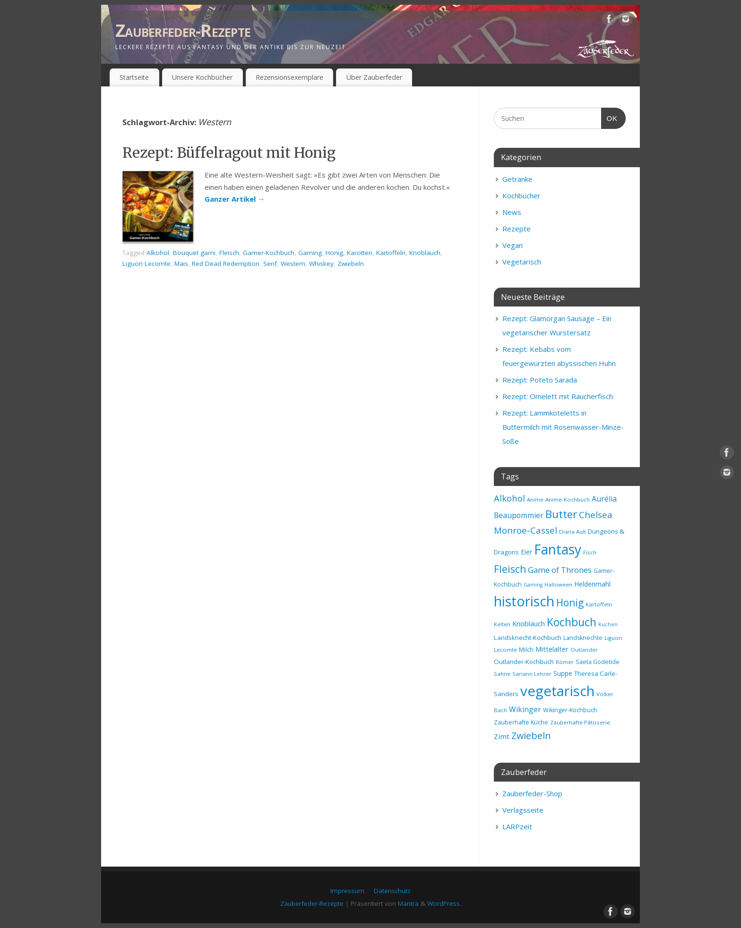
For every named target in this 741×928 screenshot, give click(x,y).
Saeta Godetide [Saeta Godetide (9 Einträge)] (598, 662)
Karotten (359, 252)
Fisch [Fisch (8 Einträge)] (589, 552)
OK (609, 117)
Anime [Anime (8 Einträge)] (535, 499)
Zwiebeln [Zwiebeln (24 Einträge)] (531, 735)
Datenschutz (392, 890)
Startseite (134, 77)
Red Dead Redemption (225, 263)
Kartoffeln (390, 252)
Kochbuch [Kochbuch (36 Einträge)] (571, 622)
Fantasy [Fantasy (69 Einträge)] (557, 549)
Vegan (512, 245)
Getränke (517, 179)
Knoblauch (424, 252)
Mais (181, 263)
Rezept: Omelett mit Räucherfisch (557, 396)
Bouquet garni (194, 252)
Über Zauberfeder (374, 77)
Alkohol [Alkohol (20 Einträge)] (509, 498)
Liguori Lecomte (146, 263)
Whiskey (321, 263)
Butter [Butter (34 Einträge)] (561, 514)
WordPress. (444, 903)
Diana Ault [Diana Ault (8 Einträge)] (572, 531)
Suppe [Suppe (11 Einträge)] (562, 673)
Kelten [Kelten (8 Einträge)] (502, 624)
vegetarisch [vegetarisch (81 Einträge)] (557, 690)
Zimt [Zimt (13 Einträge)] (501, 736)
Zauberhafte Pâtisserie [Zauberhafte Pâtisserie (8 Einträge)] (580, 722)
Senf (270, 263)
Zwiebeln (350, 263)
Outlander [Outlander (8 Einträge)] (584, 649)
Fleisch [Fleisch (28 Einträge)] (510, 569)
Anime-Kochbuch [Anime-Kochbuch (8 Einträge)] (567, 499)
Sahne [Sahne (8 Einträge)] (502, 673)
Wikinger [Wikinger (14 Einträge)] (525, 709)
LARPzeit (517, 826)
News (511, 212)
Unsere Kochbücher (202, 77)
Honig (334, 252)
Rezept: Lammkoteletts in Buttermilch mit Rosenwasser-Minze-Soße (563, 427)
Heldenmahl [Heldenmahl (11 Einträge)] (592, 583)
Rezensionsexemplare (289, 77)
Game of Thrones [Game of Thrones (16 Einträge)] (560, 569)
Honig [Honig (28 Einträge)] (570, 602)
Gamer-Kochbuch (268, 252)
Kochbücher (521, 195)
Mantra (408, 903)
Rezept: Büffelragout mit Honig (229, 153)
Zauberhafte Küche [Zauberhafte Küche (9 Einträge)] (521, 722)
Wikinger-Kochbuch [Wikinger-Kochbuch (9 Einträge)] (570, 710)
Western (293, 263)
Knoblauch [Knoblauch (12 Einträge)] (528, 623)
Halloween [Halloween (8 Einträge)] (558, 584)
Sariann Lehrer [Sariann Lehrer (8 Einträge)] (531, 673)
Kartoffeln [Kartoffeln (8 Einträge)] (599, 604)
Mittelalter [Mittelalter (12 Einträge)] (552, 649)
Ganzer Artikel (235, 199)
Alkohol (157, 252)
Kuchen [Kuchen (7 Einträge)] (608, 624)
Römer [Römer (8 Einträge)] (565, 661)
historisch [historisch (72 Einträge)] (524, 601)
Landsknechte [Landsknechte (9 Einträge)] (583, 638)
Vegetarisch (521, 261)
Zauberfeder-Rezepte (182, 30)
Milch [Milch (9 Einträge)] (526, 650)
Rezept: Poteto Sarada (539, 379)
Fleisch (229, 252)
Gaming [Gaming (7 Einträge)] (533, 584)
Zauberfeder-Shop (532, 793)
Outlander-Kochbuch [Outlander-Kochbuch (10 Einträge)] (524, 661)
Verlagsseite (522, 810)
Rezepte (516, 228)
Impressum (347, 890)
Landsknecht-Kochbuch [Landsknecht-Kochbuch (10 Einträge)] (527, 637)
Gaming (310, 252)
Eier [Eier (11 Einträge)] (526, 551)
